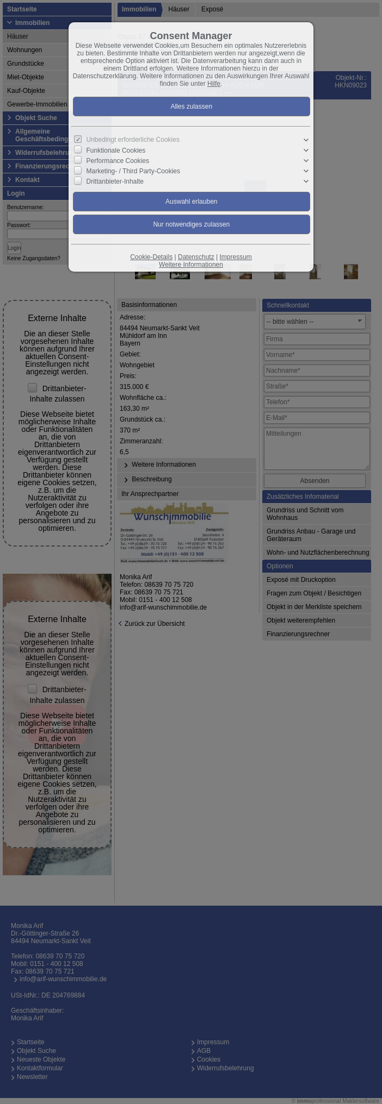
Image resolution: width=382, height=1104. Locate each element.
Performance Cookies (118, 161)
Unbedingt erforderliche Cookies (133, 139)
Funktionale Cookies (116, 150)
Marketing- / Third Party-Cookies (134, 171)
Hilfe (213, 83)
